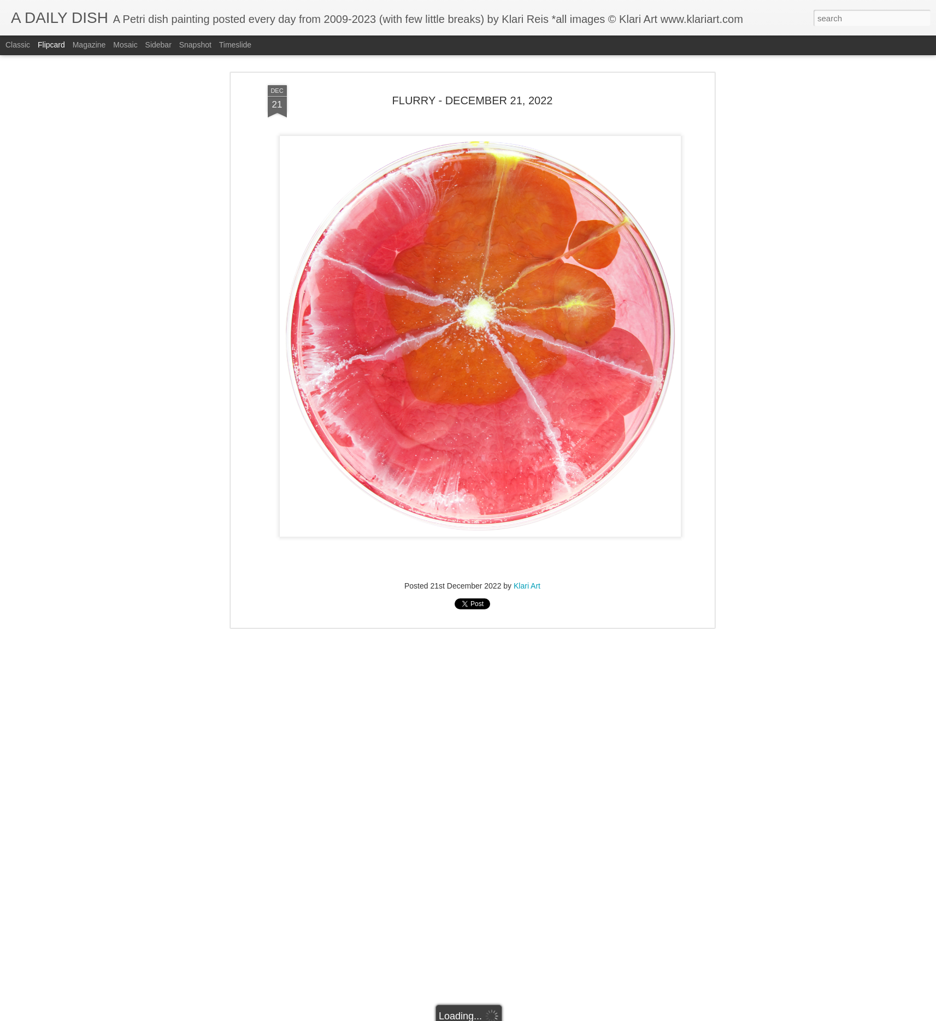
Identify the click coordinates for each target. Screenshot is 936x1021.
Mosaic (125, 44)
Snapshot (195, 44)
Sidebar (158, 44)
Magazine (89, 44)
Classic (17, 44)
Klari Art (527, 585)
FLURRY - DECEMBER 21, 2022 (472, 100)
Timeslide (235, 44)
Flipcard (51, 44)
